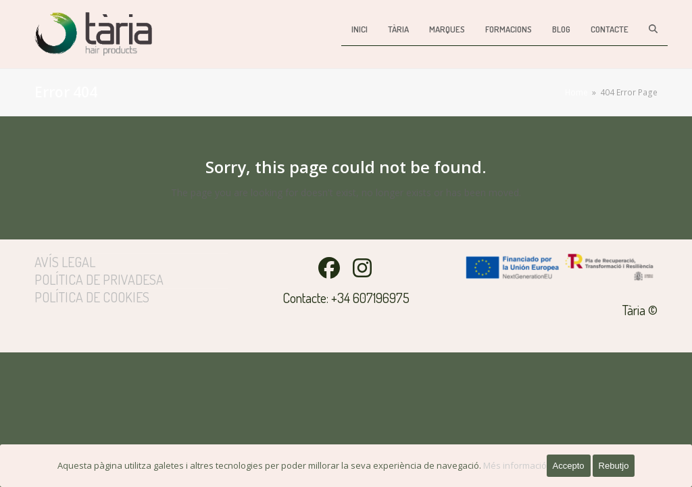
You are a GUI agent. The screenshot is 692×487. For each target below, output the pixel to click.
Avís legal (64, 262)
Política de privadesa (99, 279)
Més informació (515, 465)
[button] (653, 28)
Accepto (569, 466)
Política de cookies (91, 297)
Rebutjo (614, 466)
